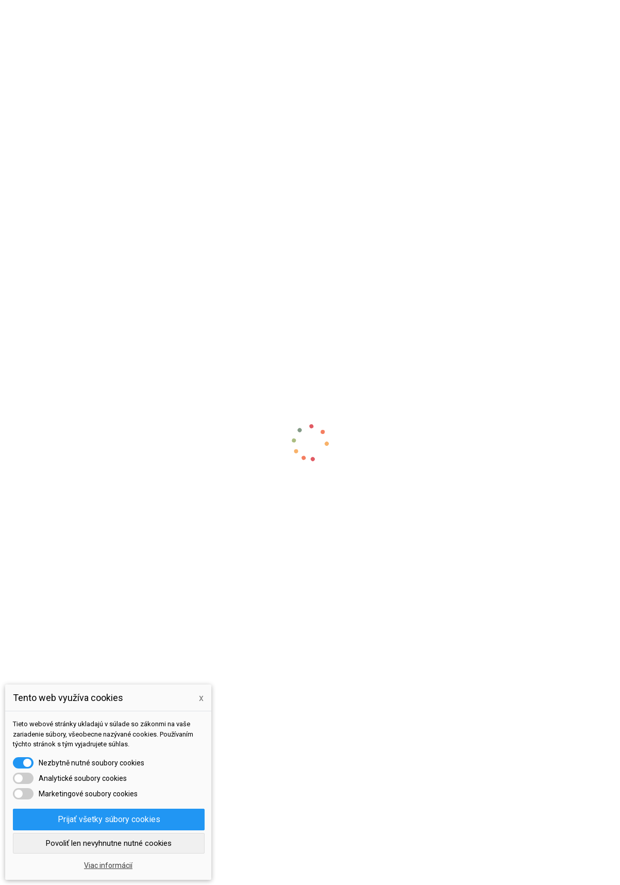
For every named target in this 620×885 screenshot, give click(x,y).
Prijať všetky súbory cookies (109, 819)
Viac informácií (108, 865)
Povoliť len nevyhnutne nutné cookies (109, 843)
